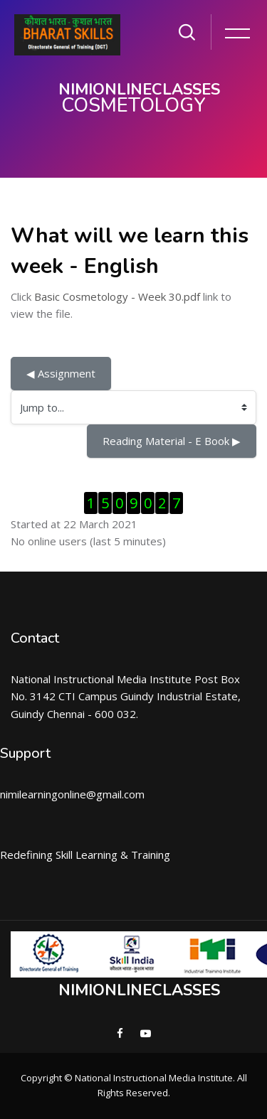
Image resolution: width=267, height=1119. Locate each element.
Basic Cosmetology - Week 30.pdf (117, 296)
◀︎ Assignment (60, 373)
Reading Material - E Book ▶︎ (172, 441)
